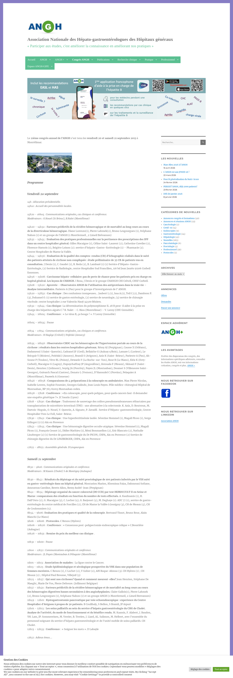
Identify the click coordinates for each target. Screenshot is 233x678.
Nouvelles (168, 240)
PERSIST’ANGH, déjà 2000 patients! (180, 186)
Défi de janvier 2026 (172, 194)
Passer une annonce (170, 308)
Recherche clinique (127, 59)
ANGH (43, 59)
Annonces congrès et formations (179, 218)
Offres (164, 295)
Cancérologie (169, 224)
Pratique (149, 59)
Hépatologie (169, 237)
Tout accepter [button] (221, 669)
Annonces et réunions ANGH (177, 221)
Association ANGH (170, 421)
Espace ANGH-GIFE (38, 66)
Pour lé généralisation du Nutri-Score (181, 179)
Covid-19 (167, 227)
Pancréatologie (170, 243)
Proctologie (168, 246)
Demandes (166, 301)
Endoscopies (169, 231)
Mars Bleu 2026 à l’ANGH (175, 165)
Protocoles (168, 252)
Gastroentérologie (172, 234)
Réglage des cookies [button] (200, 669)
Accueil (31, 59)
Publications (103, 59)
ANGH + (59, 59)
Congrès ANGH (80, 59)
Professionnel (168, 59)
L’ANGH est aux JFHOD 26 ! (176, 172)
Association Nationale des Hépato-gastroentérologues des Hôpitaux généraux (100, 39)
